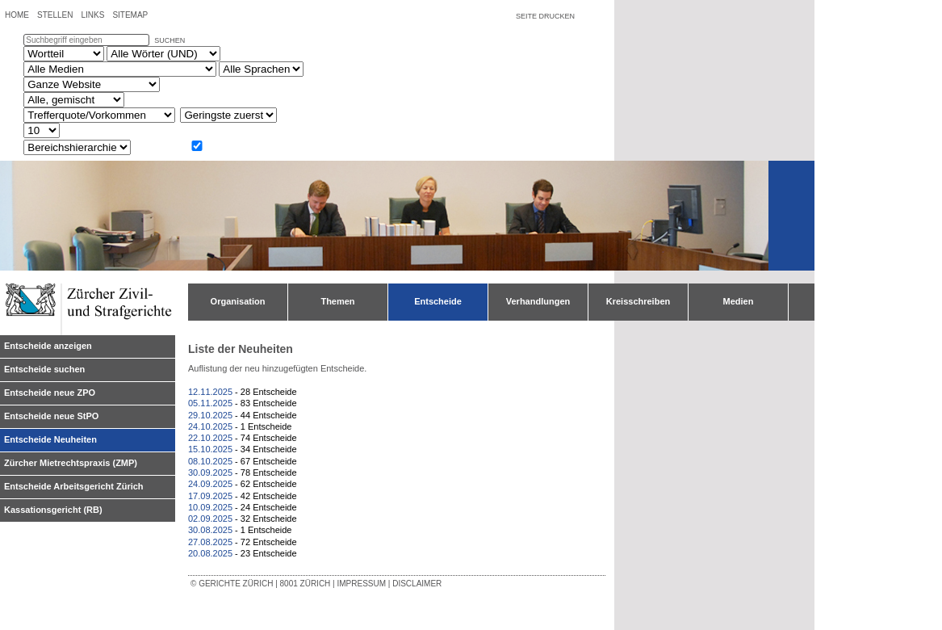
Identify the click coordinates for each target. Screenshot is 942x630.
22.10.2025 (210, 438)
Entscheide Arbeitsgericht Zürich (74, 486)
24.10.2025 (210, 426)
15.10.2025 (210, 449)
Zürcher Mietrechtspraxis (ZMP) (70, 463)
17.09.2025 (210, 496)
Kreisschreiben (638, 301)
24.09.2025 (210, 484)
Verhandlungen (538, 301)
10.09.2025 (210, 507)
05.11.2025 (210, 403)
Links (92, 14)
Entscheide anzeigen (48, 346)
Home (17, 14)
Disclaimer (417, 583)
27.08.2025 (210, 542)
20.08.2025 (210, 553)
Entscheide (438, 301)
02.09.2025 (210, 518)
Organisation (238, 301)
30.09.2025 (210, 472)
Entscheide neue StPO (51, 416)
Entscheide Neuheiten (50, 439)
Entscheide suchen (44, 369)
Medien (738, 301)
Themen (337, 301)
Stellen (55, 14)
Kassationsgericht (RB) (53, 509)
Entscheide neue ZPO (49, 392)
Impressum (361, 583)
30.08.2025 (210, 530)
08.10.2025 (210, 461)
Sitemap (130, 14)
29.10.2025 (210, 415)
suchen (169, 40)
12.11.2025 (210, 392)
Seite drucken (545, 16)
